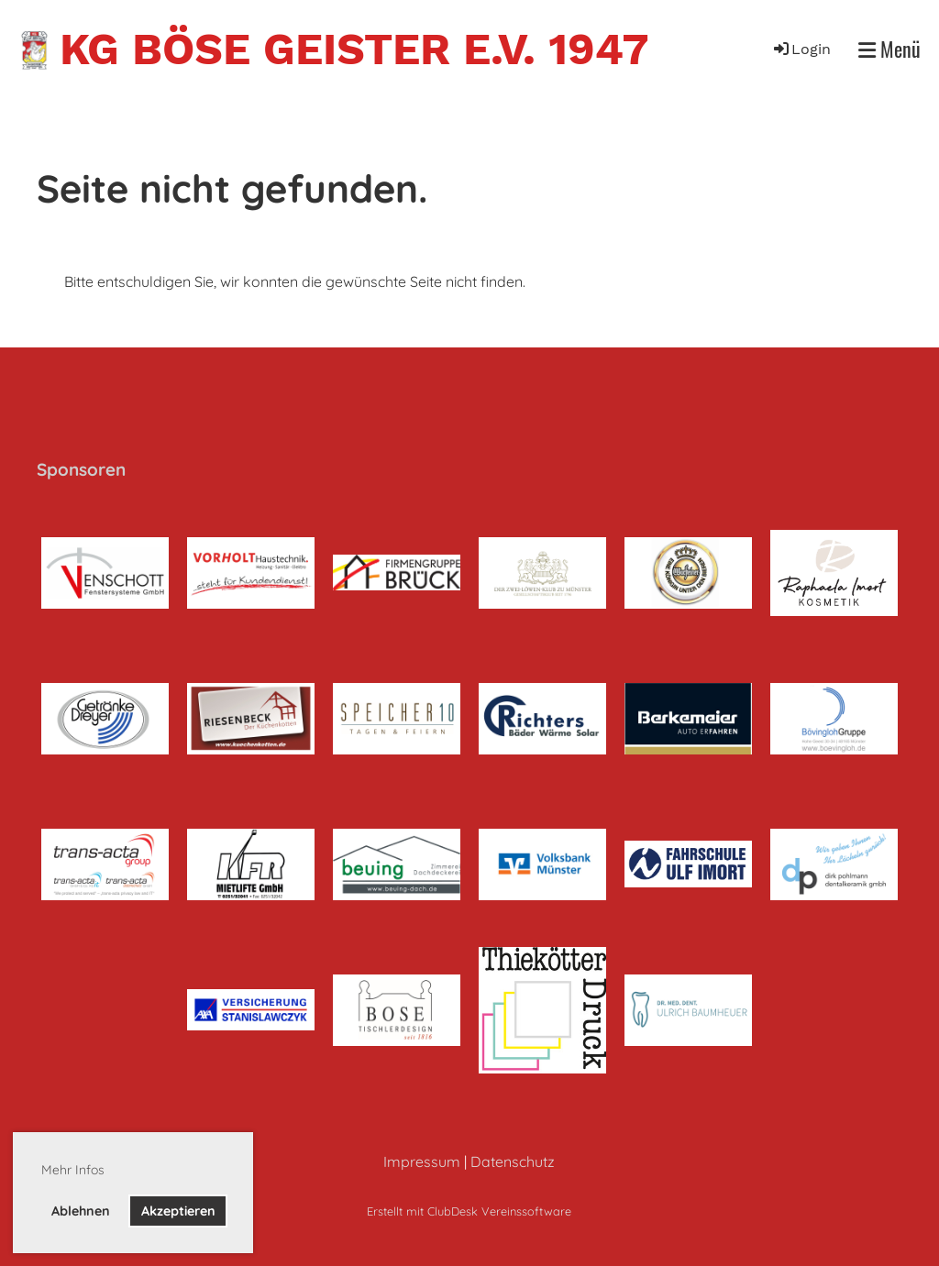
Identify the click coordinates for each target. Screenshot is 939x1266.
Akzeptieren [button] (178, 1211)
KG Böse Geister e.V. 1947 (354, 49)
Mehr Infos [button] (73, 1169)
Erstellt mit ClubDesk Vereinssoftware (469, 1211)
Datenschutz (512, 1161)
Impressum (421, 1161)
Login (801, 49)
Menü (889, 49)
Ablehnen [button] (80, 1211)
